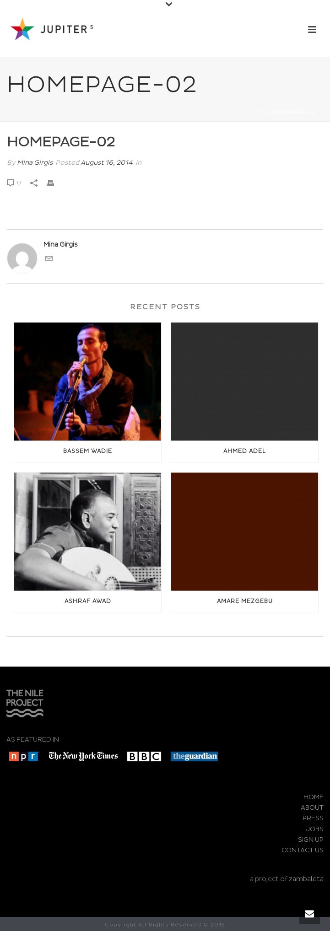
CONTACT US (302, 850)
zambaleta (306, 879)
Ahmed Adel (244, 451)
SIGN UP (311, 840)
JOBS (315, 829)
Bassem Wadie (87, 451)
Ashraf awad (88, 601)
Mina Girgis (35, 163)
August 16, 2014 (107, 163)
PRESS (313, 818)
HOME (313, 797)
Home (258, 112)
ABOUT (312, 808)
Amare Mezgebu (245, 601)
